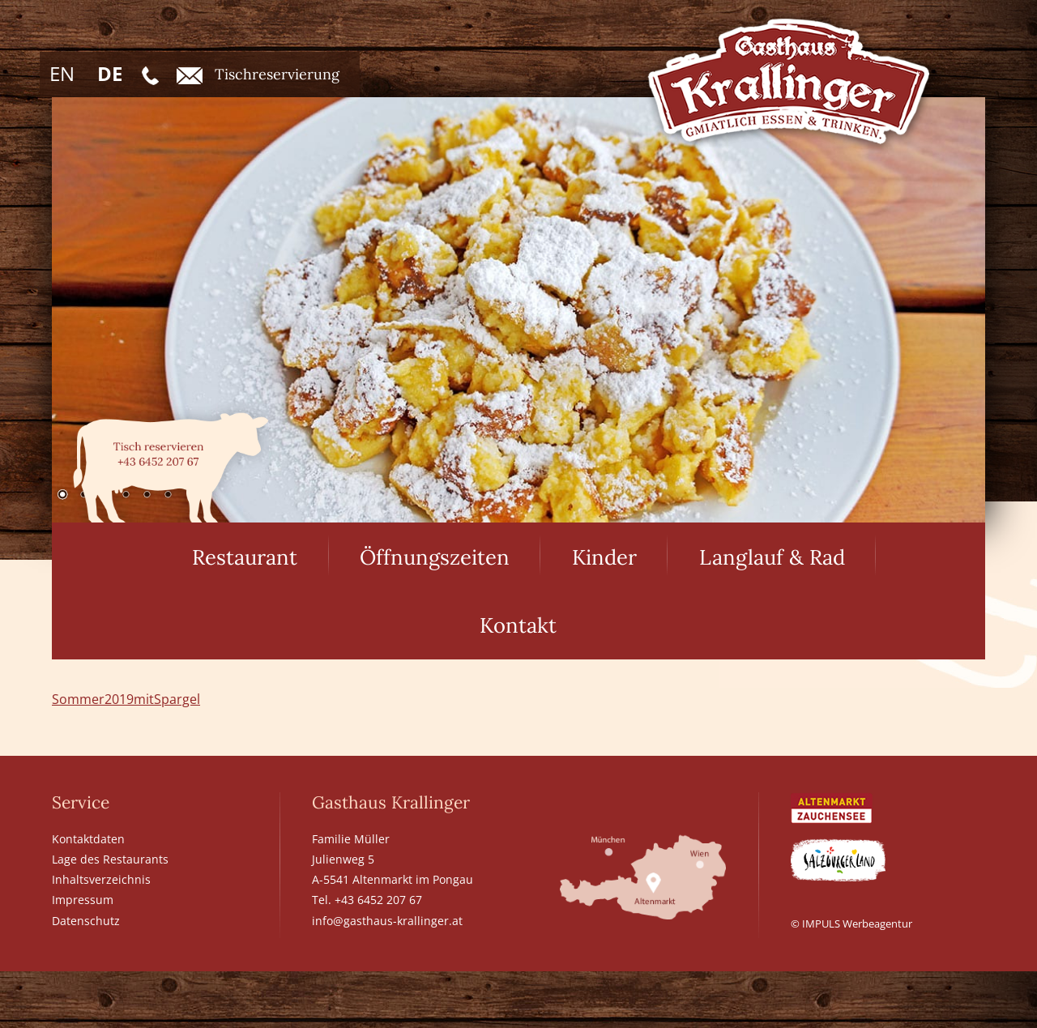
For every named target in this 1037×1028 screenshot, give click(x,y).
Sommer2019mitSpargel (126, 699)
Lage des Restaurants (110, 859)
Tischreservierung (258, 74)
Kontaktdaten (88, 839)
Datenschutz (86, 920)
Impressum (82, 899)
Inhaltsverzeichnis (101, 879)
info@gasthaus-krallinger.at (387, 920)
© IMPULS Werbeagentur (851, 923)
